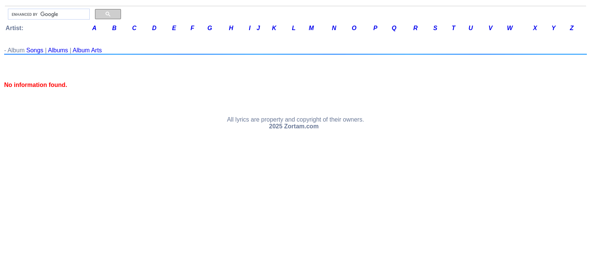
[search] (48, 14)
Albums (58, 50)
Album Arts (87, 50)
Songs (34, 50)
